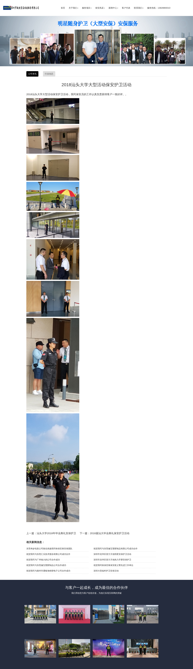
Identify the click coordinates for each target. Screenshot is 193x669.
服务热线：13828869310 (158, 8)
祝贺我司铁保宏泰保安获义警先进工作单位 (113, 565)
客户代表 (126, 8)
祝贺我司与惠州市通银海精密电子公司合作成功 (48, 571)
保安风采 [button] (100, 8)
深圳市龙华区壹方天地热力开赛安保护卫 (112, 560)
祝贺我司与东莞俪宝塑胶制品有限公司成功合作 (115, 548)
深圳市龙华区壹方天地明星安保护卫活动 (112, 554)
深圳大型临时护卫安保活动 (106, 571)
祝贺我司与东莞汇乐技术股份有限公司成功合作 (48, 554)
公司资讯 (32, 74)
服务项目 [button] (87, 8)
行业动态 (49, 74)
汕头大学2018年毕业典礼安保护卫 (56, 533)
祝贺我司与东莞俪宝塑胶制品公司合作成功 (46, 565)
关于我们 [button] (73, 8)
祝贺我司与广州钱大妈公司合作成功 (43, 560)
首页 (63, 8)
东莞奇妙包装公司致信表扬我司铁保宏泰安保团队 (49, 548)
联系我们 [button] (139, 8)
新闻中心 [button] (113, 8)
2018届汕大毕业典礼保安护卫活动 (109, 533)
